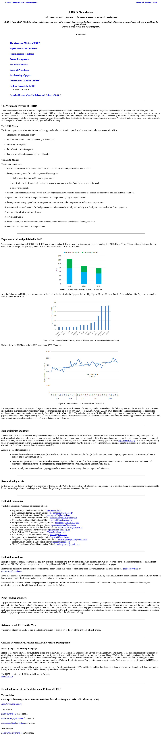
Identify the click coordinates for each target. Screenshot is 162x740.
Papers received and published (24, 48)
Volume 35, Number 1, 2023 (146, 2)
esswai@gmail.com (60, 537)
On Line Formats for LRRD (22, 86)
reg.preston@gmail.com (11, 571)
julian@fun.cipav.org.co (59, 530)
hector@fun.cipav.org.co (61, 520)
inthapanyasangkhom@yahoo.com (72, 539)
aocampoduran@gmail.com (64, 525)
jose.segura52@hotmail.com (59, 515)
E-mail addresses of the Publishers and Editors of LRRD (35, 95)
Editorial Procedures (19, 70)
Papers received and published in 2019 (21, 239)
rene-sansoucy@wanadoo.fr (61, 513)
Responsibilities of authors (22, 54)
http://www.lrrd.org (126, 440)
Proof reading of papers (20, 75)
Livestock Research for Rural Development (21, 2)
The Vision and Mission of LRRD (25, 43)
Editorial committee (19, 64)
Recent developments (19, 59)
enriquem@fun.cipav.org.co (67, 522)
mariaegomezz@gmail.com (68, 544)
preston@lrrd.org (54, 510)
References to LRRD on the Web (24, 80)
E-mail (5, 689)
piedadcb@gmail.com (60, 542)
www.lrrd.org (7, 676)
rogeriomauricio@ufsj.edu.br (70, 527)
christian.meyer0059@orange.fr (63, 518)
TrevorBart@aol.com (56, 532)
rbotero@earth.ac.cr (58, 534)
